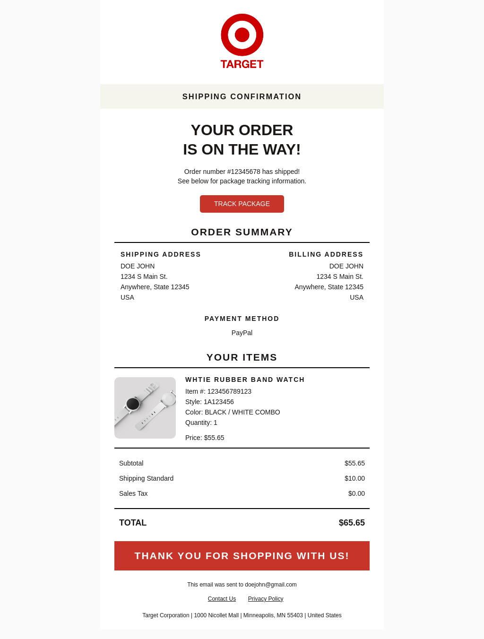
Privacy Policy (266, 599)
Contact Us (222, 599)
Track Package (242, 203)
